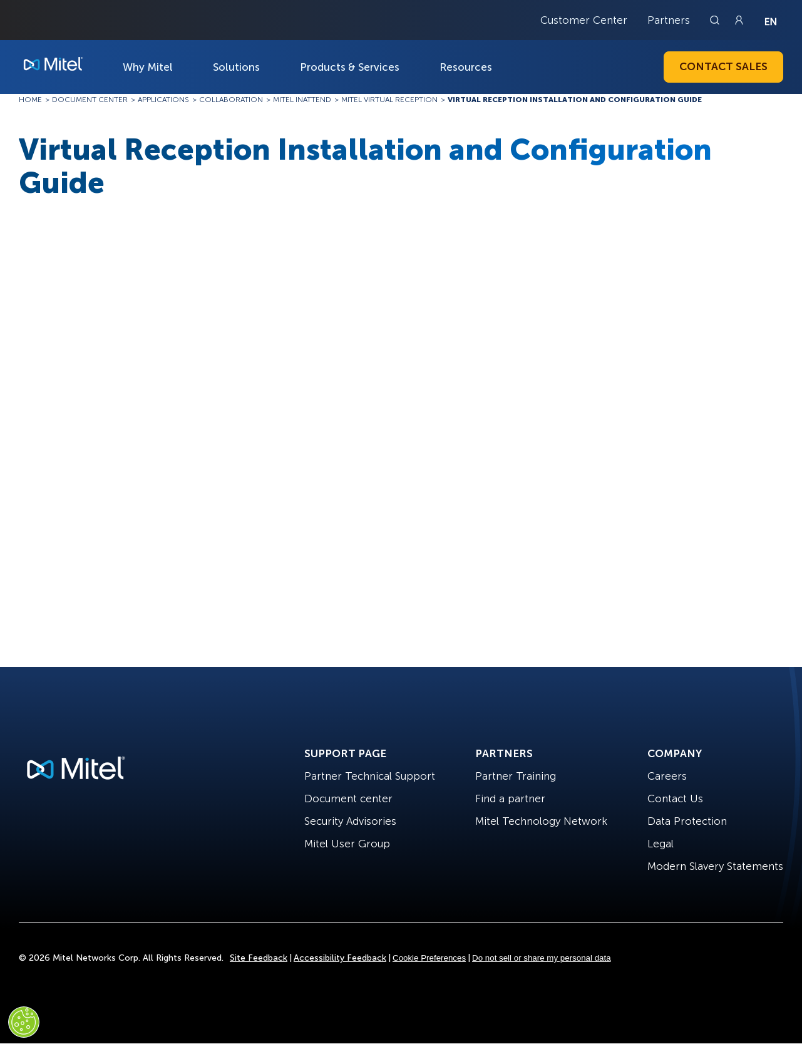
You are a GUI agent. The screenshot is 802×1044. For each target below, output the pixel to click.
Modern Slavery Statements (715, 866)
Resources (466, 67)
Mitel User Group (347, 843)
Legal (660, 843)
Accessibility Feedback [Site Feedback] (340, 958)
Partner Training (515, 776)
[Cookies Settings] (23, 1022)
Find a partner (510, 798)
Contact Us (675, 798)
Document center (348, 798)
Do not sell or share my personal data (541, 958)
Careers (667, 776)
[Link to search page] (716, 20)
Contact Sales (723, 66)
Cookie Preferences (429, 958)
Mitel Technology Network (541, 821)
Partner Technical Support (369, 776)
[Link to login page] (739, 20)
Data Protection (687, 821)
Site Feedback (258, 958)
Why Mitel (148, 67)
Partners (668, 20)
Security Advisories (350, 821)
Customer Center (583, 20)
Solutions (236, 67)
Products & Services (349, 67)
